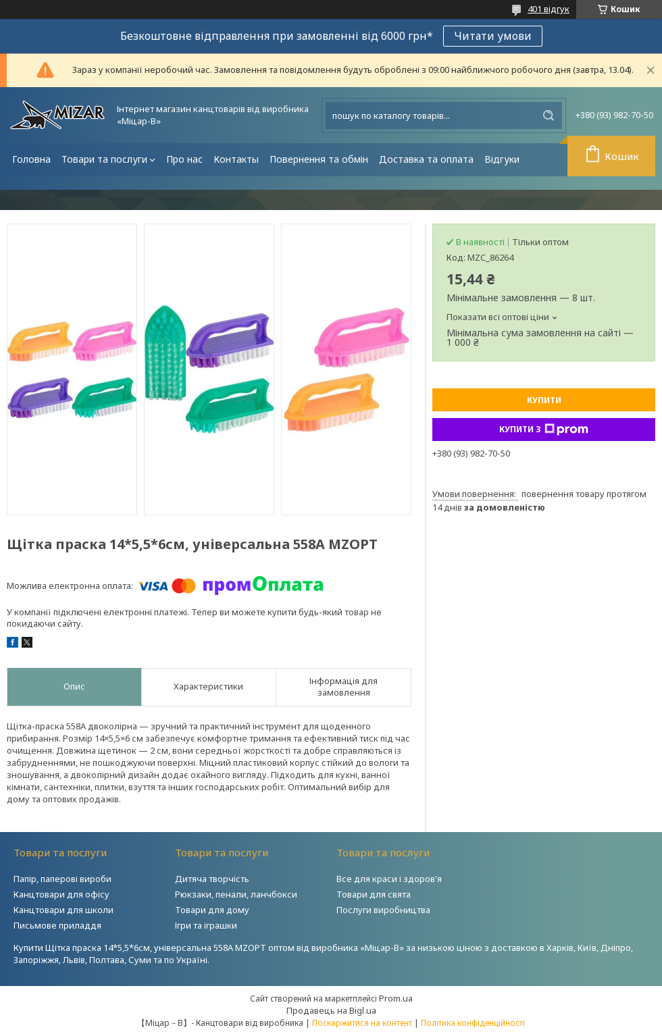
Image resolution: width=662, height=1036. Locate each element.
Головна (31, 159)
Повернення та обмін (319, 159)
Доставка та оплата (426, 159)
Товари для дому (212, 910)
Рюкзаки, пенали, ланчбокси (236, 894)
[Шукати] (548, 115)
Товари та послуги (104, 159)
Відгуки (501, 159)
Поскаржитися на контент (362, 1023)
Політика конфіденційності (473, 1023)
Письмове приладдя (57, 925)
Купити (544, 400)
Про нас (184, 159)
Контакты (236, 159)
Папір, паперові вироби (62, 879)
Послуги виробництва (383, 910)
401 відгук (548, 9)
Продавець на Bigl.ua (331, 1010)
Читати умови (493, 35)
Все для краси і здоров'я (389, 879)
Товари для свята (373, 894)
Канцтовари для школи (63, 910)
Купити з (543, 429)
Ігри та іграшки (206, 925)
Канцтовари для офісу (61, 894)
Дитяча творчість (212, 879)
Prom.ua (396, 998)
